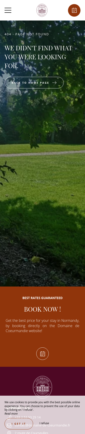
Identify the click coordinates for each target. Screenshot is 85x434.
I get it (19, 423)
